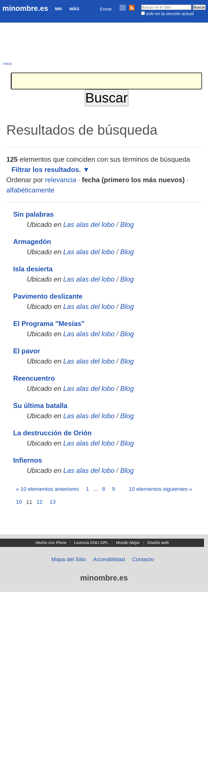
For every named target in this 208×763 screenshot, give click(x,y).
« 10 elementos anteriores (47, 489)
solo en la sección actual (169, 13)
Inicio (7, 63)
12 (39, 502)
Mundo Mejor (128, 542)
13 (52, 502)
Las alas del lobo (88, 224)
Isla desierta (33, 269)
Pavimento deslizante (48, 296)
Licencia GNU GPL (91, 542)
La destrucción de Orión (52, 433)
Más (74, 8)
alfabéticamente (30, 190)
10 (19, 502)
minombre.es (25, 8)
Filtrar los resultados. (46, 169)
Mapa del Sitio (69, 559)
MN (58, 8)
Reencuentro (34, 378)
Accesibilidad (109, 559)
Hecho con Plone (51, 542)
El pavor (26, 351)
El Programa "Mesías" (49, 323)
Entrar (106, 9)
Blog (127, 224)
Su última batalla (40, 405)
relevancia (60, 180)
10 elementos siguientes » (160, 489)
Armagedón (32, 241)
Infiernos (27, 460)
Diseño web (158, 542)
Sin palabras (33, 214)
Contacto (143, 559)
